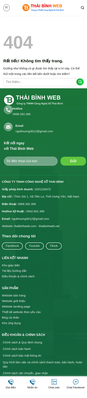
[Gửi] (80, 81)
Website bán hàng (14, 295)
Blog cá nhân (10, 317)
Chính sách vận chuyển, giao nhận (25, 373)
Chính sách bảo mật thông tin (22, 355)
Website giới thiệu (13, 301)
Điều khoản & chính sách (18, 276)
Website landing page (16, 306)
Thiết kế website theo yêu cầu (21, 312)
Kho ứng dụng (11, 323)
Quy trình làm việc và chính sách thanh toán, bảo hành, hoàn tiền (42, 364)
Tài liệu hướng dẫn (14, 270)
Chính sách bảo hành (17, 348)
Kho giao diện (11, 265)
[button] (6, 7)
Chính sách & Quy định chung (22, 342)
